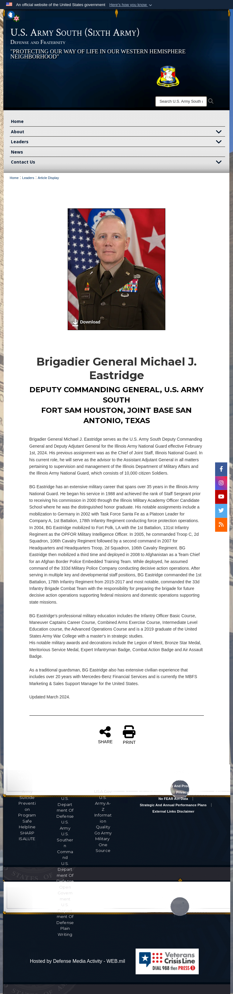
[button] (131, 5)
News (17, 152)
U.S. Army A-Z (103, 803)
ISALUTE (27, 838)
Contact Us (118, 162)
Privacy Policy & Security (145, 792)
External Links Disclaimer (173, 811)
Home (17, 121)
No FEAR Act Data (173, 798)
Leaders (118, 142)
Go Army (103, 832)
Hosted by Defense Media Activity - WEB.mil (77, 961)
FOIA (218, 792)
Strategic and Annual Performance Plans (173, 805)
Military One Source (103, 844)
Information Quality (103, 821)
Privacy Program (190, 792)
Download (86, 322)
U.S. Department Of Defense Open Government (65, 881)
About (118, 132)
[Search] (181, 101)
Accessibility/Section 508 (173, 779)
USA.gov (103, 791)
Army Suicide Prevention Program (27, 803)
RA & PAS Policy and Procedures (173, 786)
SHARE (105, 734)
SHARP (27, 832)
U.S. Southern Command (65, 845)
